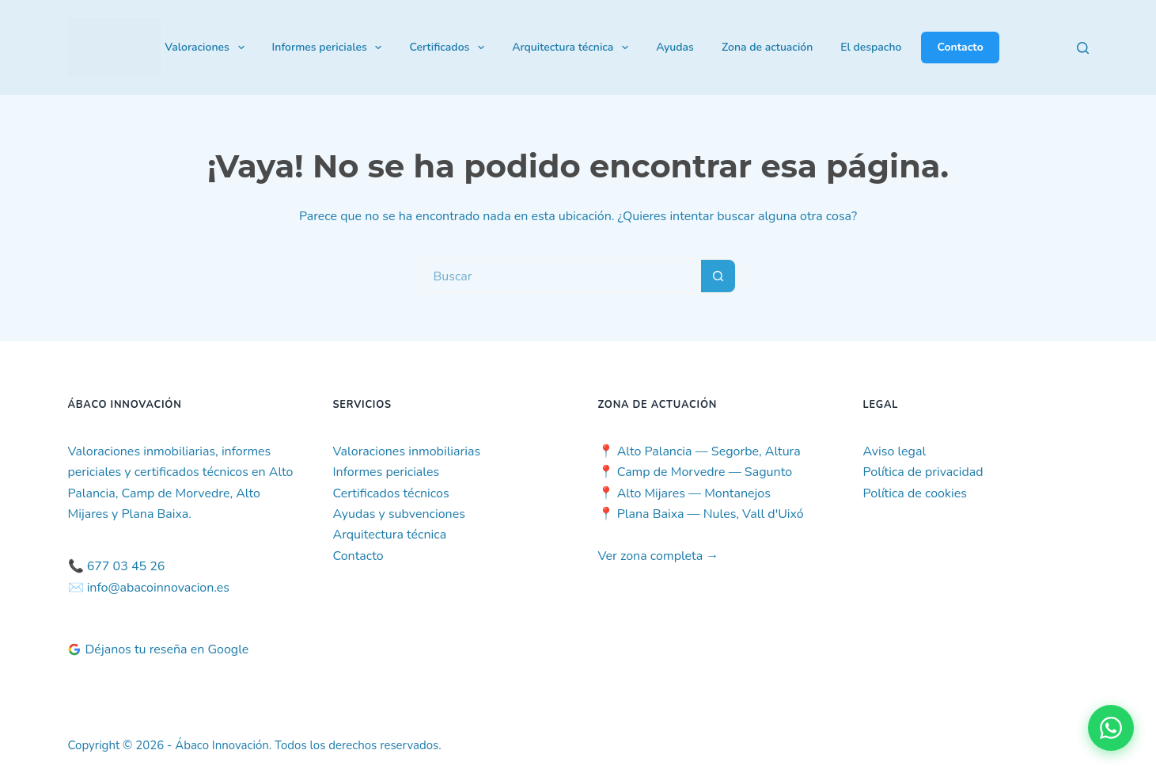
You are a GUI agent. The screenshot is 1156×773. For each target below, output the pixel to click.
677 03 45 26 (126, 566)
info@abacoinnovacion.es (158, 587)
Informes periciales (330, 47)
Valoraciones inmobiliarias (407, 451)
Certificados (450, 47)
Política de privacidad (923, 472)
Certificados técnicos (391, 493)
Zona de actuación (767, 47)
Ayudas (675, 47)
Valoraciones (207, 47)
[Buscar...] (560, 276)
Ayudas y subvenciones (399, 514)
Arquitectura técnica (573, 47)
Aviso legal (895, 451)
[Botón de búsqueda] (719, 276)
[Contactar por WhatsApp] (1111, 728)
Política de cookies (915, 493)
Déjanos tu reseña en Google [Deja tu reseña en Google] (158, 649)
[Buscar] (1083, 48)
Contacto (960, 47)
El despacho (870, 47)
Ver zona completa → (658, 556)
